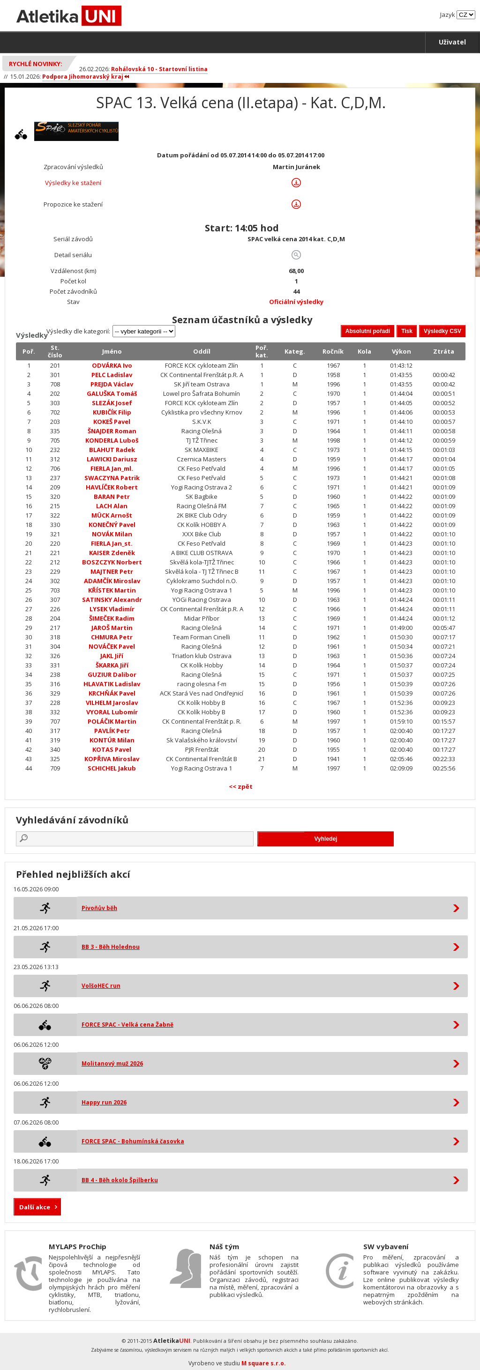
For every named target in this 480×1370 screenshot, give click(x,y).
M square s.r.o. (263, 1363)
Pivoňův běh (99, 908)
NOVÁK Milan (112, 534)
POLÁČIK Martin (112, 721)
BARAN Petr (112, 496)
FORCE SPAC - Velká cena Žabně (127, 1025)
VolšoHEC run (101, 986)
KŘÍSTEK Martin (112, 590)
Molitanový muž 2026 (112, 1063)
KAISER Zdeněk (112, 552)
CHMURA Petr (112, 637)
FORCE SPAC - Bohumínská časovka (133, 1141)
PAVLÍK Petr (112, 730)
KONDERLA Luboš (111, 440)
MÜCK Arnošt (111, 515)
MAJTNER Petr (111, 571)
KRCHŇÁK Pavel (112, 693)
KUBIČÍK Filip (112, 412)
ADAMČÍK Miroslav (112, 581)
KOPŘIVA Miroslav (111, 759)
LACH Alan (112, 506)
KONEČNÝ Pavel (112, 524)
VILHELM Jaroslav (112, 702)
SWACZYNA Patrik (112, 478)
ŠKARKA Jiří (112, 665)
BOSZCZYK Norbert (112, 562)
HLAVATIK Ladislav (111, 684)
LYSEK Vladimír (112, 609)
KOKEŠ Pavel (111, 421)
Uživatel (452, 41)
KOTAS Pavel (111, 749)
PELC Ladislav (111, 374)
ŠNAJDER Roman (112, 431)
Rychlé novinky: (35, 63)
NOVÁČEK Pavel (112, 646)
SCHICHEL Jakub (112, 768)
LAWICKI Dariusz (112, 459)
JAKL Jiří (111, 656)
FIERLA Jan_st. (112, 543)
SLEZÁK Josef (112, 403)
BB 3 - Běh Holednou (111, 947)
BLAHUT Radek (112, 449)
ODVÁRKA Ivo (112, 365)
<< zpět (241, 786)
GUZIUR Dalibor (112, 674)
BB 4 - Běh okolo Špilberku (120, 1180)
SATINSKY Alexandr (112, 599)
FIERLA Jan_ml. (111, 468)
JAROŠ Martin (112, 627)
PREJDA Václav (111, 384)
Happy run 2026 (104, 1102)
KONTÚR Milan (112, 740)
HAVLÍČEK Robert (112, 487)
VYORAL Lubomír (112, 712)
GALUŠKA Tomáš (112, 393)
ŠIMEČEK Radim (112, 618)
